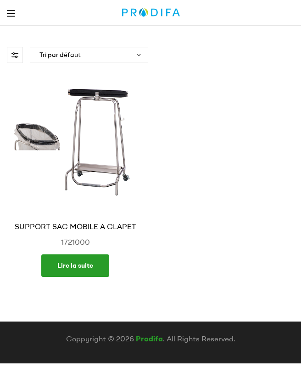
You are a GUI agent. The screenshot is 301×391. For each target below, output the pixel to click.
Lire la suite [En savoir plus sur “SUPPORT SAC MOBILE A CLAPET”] (75, 265)
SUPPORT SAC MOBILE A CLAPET (75, 226)
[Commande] (89, 55)
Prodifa (149, 338)
